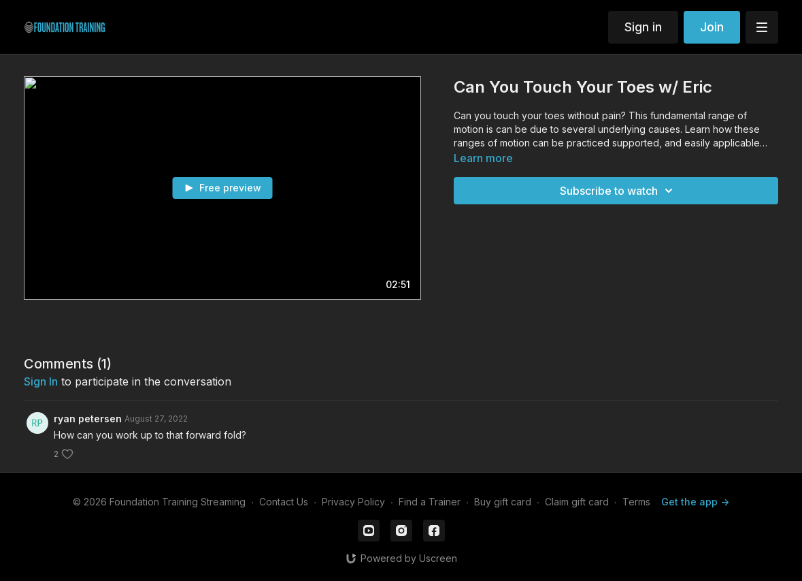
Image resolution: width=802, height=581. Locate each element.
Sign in (643, 27)
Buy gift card (502, 501)
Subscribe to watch (618, 191)
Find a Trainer (430, 501)
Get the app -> (695, 501)
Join (712, 27)
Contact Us (283, 501)
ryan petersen (88, 418)
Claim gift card (577, 501)
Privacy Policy (353, 501)
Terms (636, 501)
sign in (41, 381)
